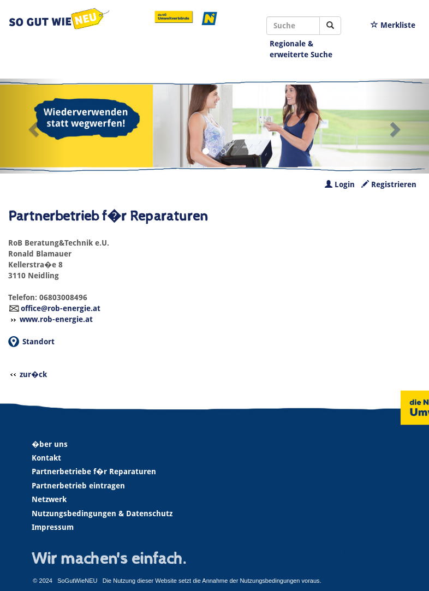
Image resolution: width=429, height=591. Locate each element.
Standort (38, 341)
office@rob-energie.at (60, 308)
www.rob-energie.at (56, 319)
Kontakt (46, 457)
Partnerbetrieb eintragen (78, 485)
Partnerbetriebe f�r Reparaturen (94, 471)
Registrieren (388, 184)
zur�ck (33, 374)
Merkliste (393, 25)
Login (340, 184)
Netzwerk (49, 499)
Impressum (53, 527)
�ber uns (50, 444)
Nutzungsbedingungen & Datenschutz (102, 513)
